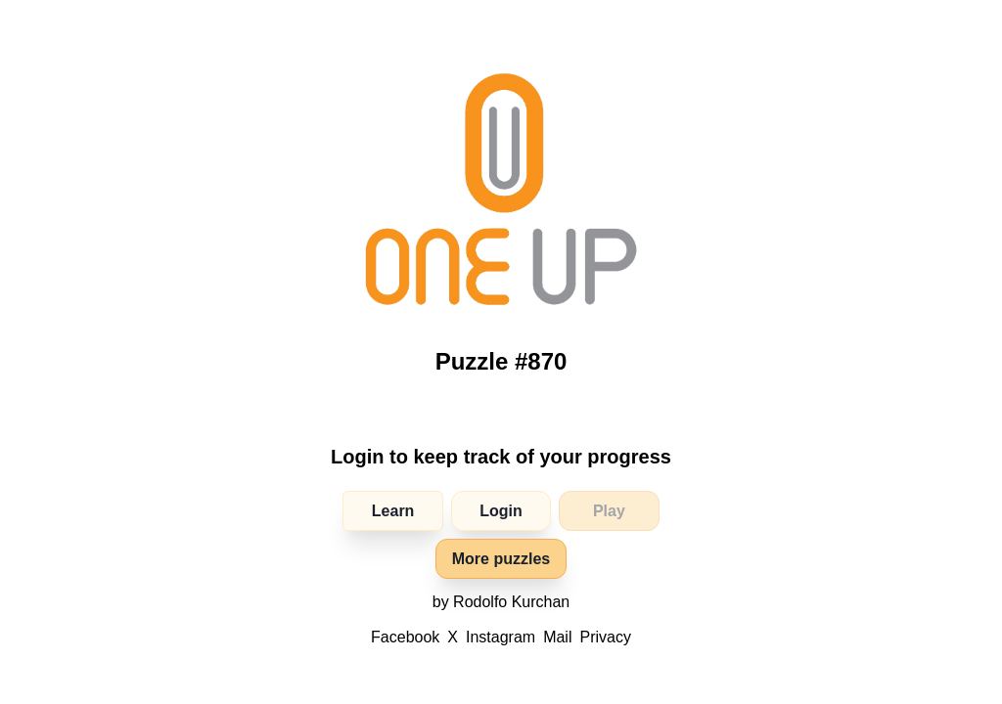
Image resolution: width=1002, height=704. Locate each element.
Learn (393, 511)
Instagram (500, 637)
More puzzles (501, 558)
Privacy (604, 637)
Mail (557, 637)
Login (501, 511)
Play (609, 511)
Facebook (405, 637)
